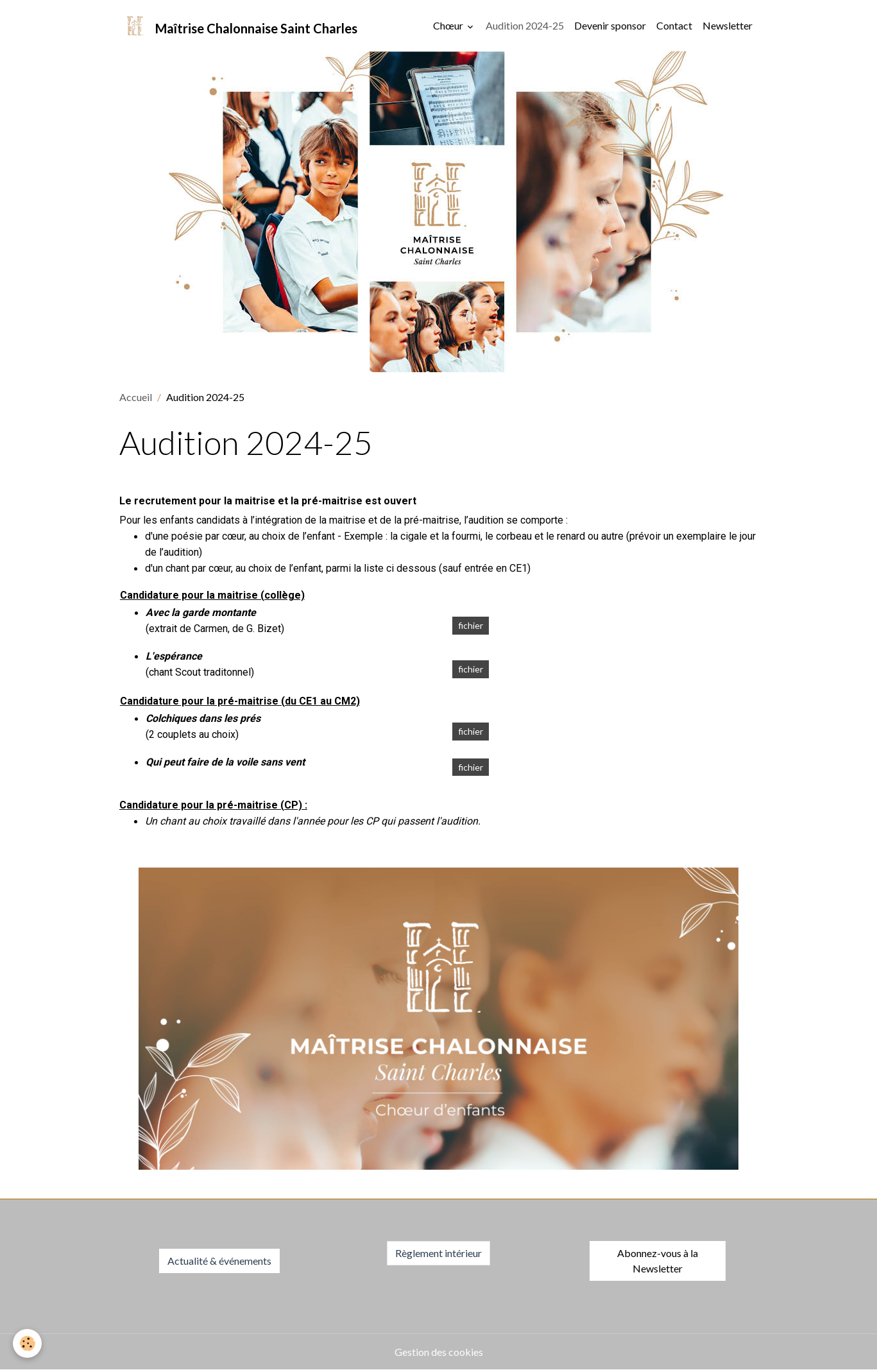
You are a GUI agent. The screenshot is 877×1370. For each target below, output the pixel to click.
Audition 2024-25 (525, 25)
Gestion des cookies (439, 1352)
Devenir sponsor (610, 25)
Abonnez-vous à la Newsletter (657, 1260)
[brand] (238, 25)
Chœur (449, 25)
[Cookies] (27, 1343)
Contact (674, 25)
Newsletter (727, 25)
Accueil (135, 397)
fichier (470, 625)
